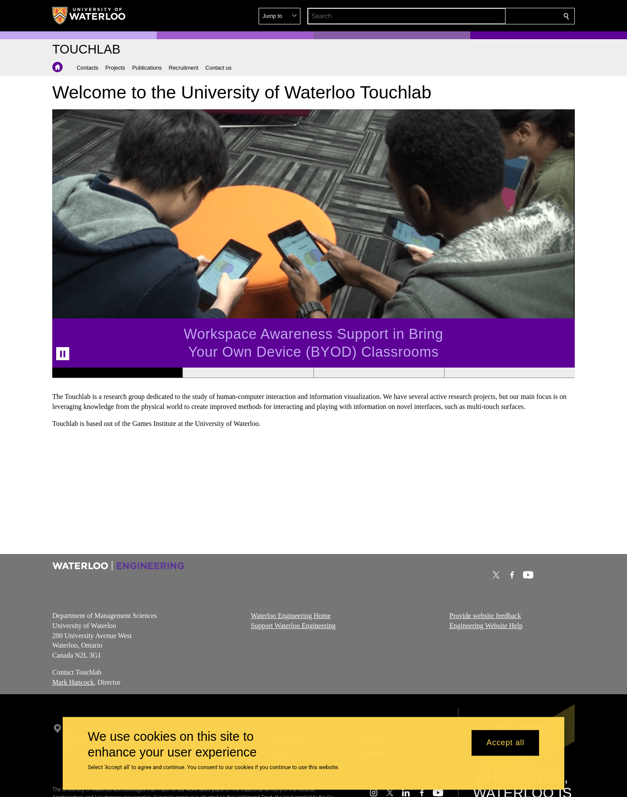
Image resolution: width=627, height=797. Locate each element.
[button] (503, 16)
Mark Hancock (73, 682)
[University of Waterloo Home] (89, 15)
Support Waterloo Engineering (293, 625)
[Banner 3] (379, 373)
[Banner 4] (509, 373)
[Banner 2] (247, 373)
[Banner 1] (117, 373)
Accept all (505, 743)
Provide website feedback (485, 615)
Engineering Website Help (485, 625)
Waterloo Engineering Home (291, 615)
